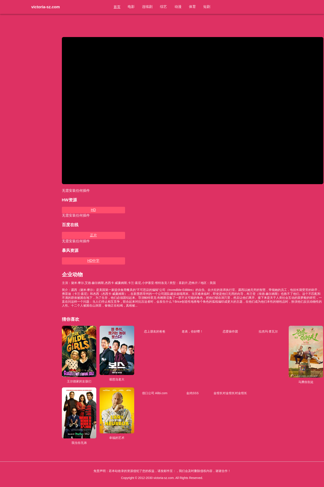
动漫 (177, 7)
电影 (132, 7)
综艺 (163, 7)
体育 (191, 7)
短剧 (205, 7)
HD (93, 210)
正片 (93, 235)
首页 (118, 7)
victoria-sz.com (45, 7)
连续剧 (148, 7)
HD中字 (93, 261)
